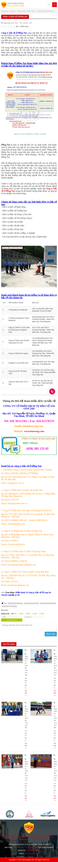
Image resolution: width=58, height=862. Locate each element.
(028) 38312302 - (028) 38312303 (25, 847)
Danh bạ (35, 839)
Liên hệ (45, 839)
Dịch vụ (31, 837)
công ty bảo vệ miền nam (15, 603)
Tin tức (13, 839)
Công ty (40, 837)
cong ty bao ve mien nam (31, 603)
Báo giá (50, 837)
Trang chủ (9, 837)
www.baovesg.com (34, 431)
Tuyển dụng (24, 839)
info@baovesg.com (32, 853)
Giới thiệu (21, 837)
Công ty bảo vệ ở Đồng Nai (48, 603)
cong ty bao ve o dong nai (9, 606)
